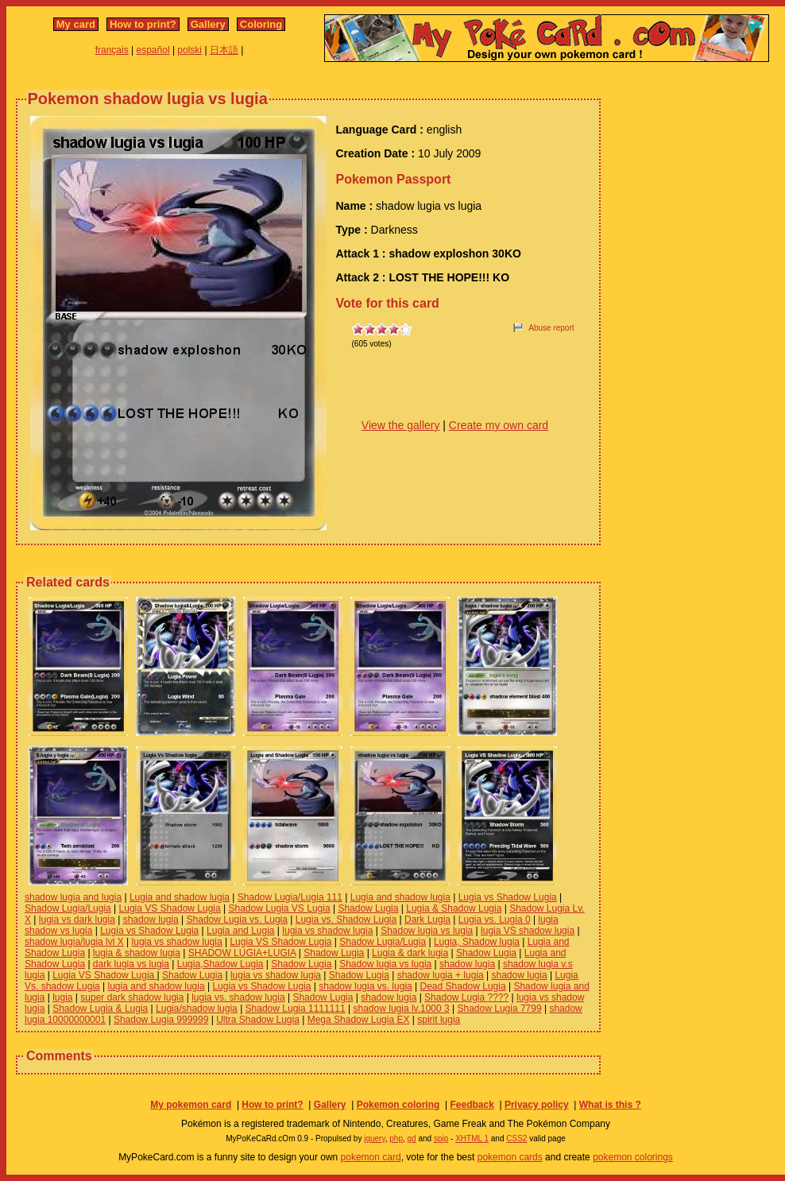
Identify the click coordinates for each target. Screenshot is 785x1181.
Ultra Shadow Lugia (258, 1019)
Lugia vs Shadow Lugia (507, 897)
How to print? (143, 24)
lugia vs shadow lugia (327, 930)
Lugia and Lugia (240, 930)
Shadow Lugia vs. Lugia (237, 919)
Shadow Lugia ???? (466, 997)
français (112, 50)
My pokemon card (190, 1104)
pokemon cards (510, 1157)
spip (441, 1138)
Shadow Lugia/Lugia (68, 908)
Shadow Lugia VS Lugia (279, 908)
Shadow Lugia (368, 908)
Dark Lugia (427, 919)
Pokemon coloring (398, 1104)
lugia (62, 997)
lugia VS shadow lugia (527, 930)
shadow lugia (151, 919)
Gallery (208, 24)
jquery (374, 1138)
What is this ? (610, 1104)
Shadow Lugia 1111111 (296, 1008)
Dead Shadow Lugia (463, 986)
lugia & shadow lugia (136, 952)
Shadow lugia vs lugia (427, 930)
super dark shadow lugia (132, 997)
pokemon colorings (633, 1157)
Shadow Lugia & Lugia (100, 1008)
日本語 (224, 50)
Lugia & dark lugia (410, 952)
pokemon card (371, 1157)
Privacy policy (537, 1104)
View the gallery (401, 425)
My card (75, 24)
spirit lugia (438, 1019)
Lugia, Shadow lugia (477, 941)
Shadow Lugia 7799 (500, 1008)
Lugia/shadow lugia (197, 1008)
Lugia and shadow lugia (180, 897)
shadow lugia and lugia (73, 897)
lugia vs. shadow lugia (237, 997)
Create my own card (498, 425)
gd (412, 1138)
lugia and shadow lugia (156, 986)
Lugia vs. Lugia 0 (494, 919)
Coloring (261, 24)
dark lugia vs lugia (131, 964)
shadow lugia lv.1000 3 (402, 1008)
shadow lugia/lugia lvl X (74, 941)
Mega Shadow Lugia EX (358, 1019)
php (396, 1138)
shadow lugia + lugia (440, 975)
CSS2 (516, 1138)
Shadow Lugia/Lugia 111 (290, 897)
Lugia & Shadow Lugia (453, 908)
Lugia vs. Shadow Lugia (346, 919)
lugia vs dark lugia (77, 919)
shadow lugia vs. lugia (365, 986)
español (153, 50)
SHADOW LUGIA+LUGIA (242, 952)
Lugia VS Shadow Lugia (170, 908)
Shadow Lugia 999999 (161, 1019)
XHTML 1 (472, 1138)
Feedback (471, 1104)
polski (189, 50)
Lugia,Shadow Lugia (220, 964)
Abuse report (551, 327)
